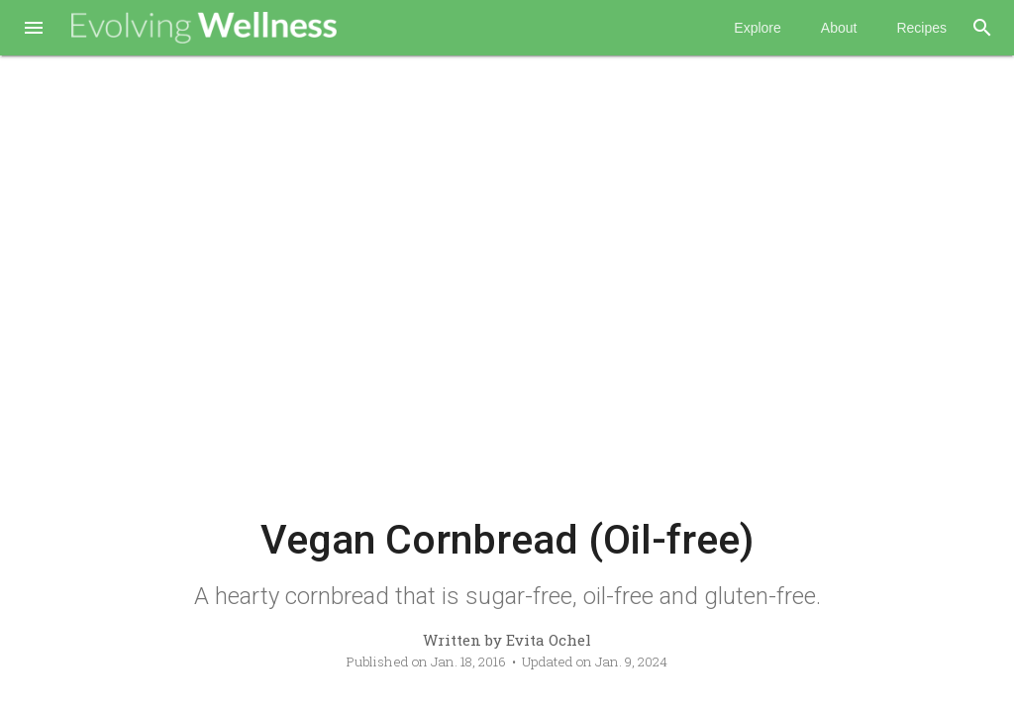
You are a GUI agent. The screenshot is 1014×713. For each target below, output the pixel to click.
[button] (33, 29)
